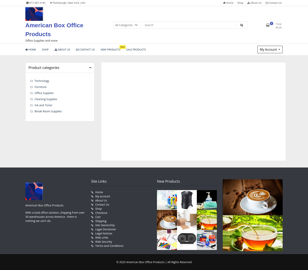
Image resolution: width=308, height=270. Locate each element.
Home (228, 3)
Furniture (41, 87)
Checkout (101, 213)
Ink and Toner (43, 105)
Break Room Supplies (48, 111)
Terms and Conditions (109, 246)
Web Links (101, 237)
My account (102, 196)
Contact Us (274, 3)
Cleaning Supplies (46, 99)
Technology (42, 81)
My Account (269, 49)
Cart (98, 217)
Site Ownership (105, 225)
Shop (240, 3)
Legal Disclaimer (105, 229)
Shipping (100, 221)
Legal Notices (103, 233)
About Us (254, 3)
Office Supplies (44, 93)
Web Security (103, 241)
